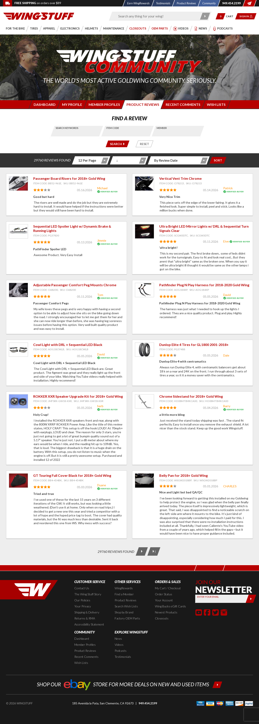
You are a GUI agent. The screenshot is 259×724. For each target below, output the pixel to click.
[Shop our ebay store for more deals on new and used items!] (130, 684)
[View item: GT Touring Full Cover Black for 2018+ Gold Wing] (18, 480)
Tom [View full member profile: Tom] (100, 295)
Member (162, 128)
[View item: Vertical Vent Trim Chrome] (144, 183)
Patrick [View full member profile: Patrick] (228, 188)
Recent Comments (86, 656)
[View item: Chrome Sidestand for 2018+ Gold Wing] (144, 401)
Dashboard (81, 638)
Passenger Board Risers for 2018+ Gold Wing (69, 178)
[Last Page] (153, 551)
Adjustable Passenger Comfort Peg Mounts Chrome (74, 285)
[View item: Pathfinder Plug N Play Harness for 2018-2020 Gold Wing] (144, 290)
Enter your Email (208, 596)
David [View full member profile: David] (227, 295)
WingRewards (124, 588)
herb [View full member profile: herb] (100, 406)
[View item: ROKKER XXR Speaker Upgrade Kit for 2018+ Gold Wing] (18, 401)
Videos (119, 644)
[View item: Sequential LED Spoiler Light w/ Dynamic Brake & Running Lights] (18, 231)
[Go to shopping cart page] (231, 16)
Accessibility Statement (89, 624)
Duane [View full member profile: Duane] (101, 485)
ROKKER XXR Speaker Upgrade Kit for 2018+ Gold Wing (78, 396)
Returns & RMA (84, 618)
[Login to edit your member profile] (71, 104)
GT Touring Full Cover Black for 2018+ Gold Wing (72, 475)
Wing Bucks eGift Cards (170, 606)
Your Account (164, 600)
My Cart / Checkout (168, 588)
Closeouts (162, 618)
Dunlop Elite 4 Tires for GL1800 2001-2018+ (194, 344)
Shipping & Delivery (86, 612)
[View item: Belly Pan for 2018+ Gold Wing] (144, 480)
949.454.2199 (148, 703)
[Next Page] (142, 551)
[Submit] (250, 599)
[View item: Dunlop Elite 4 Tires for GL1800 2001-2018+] (144, 349)
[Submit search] (205, 16)
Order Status (163, 594)
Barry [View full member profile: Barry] (226, 406)
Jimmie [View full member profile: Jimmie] (101, 240)
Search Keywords (67, 128)
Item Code (112, 128)
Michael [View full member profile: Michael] (102, 188)
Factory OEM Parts (127, 618)
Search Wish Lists (126, 606)
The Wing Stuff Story (87, 594)
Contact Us (81, 588)
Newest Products (166, 612)
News (118, 638)
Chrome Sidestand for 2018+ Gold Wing (191, 396)
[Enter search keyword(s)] (156, 16)
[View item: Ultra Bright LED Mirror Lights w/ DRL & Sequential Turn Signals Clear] (144, 231)
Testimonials (123, 656)
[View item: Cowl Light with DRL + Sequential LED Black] (18, 349)
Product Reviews (125, 600)
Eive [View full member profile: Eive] (226, 241)
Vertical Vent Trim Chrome (180, 178)
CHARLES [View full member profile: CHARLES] (230, 486)
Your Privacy (82, 606)
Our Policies (82, 600)
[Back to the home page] (39, 16)
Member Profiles (85, 644)
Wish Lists (81, 663)
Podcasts (120, 650)
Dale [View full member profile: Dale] (226, 355)
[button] (220, 16)
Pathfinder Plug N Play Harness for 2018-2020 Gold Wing (204, 285)
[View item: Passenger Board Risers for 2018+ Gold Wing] (18, 183)
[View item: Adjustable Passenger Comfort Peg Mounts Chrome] (18, 290)
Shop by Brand (124, 612)
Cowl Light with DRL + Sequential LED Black (67, 344)
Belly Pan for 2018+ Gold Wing (183, 475)
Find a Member (124, 594)
